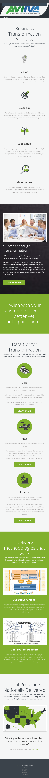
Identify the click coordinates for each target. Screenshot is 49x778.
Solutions (24, 769)
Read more (14, 282)
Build (24, 382)
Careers (24, 772)
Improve (24, 492)
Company (24, 767)
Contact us (12, 609)
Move (24, 438)
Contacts (25, 774)
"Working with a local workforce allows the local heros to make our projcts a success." (24, 741)
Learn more (24, 410)
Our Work (24, 771)
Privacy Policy (28, 766)
